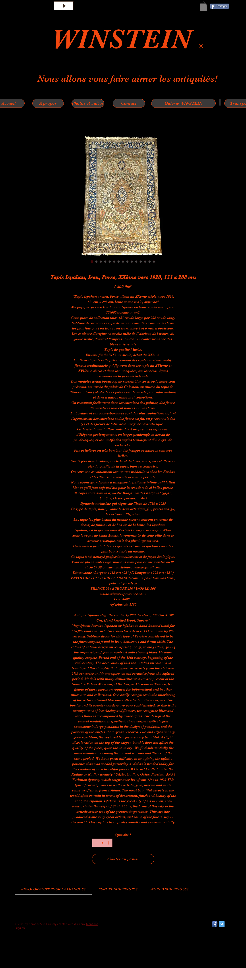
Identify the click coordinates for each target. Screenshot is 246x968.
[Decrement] (96, 843)
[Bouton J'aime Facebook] (25, 945)
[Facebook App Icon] (214, 924)
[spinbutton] (102, 843)
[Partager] (219, 6)
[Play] (63, 6)
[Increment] (109, 843)
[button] (203, 6)
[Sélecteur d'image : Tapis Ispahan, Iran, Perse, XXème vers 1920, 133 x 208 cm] (92, 261)
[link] (53, 889)
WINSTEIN (124, 39)
